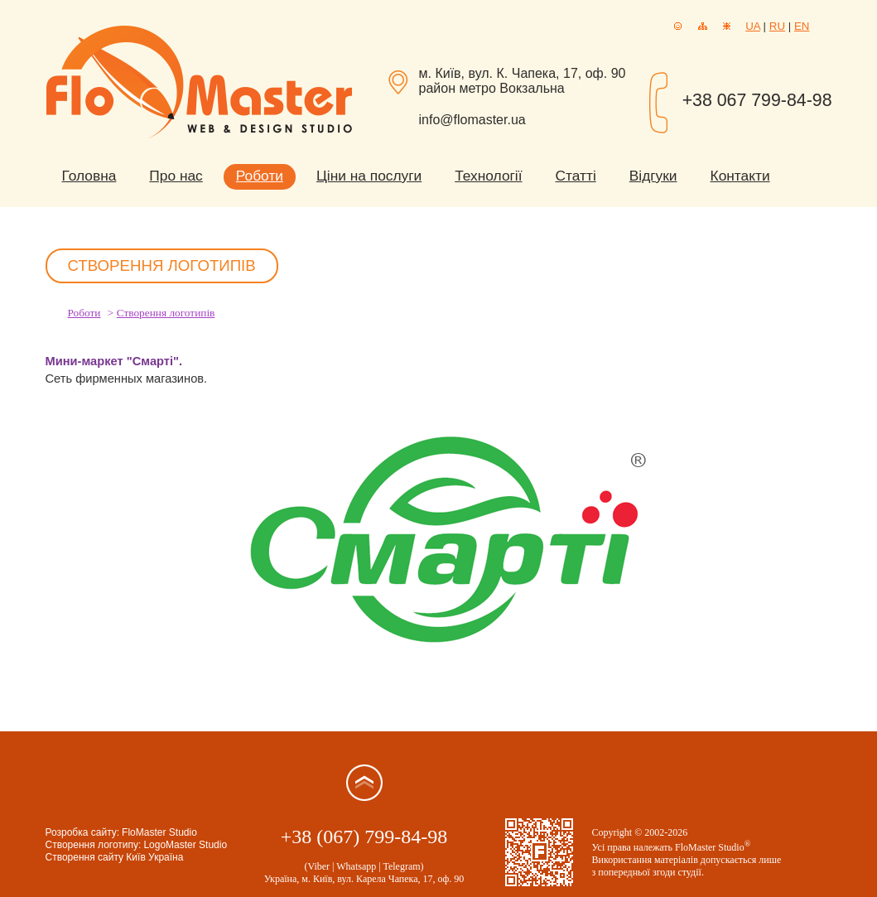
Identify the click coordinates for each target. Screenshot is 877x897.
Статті (576, 175)
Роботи (259, 175)
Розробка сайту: (83, 832)
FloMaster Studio (159, 832)
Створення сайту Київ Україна (115, 857)
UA (752, 26)
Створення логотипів (166, 312)
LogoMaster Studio (185, 845)
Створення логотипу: (94, 845)
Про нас (175, 175)
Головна (89, 175)
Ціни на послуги (369, 175)
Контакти (740, 175)
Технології (488, 175)
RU (777, 26)
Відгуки (653, 175)
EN (802, 26)
